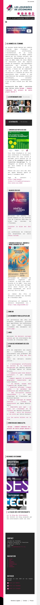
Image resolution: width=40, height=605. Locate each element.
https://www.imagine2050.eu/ (18, 305)
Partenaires (11, 566)
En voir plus (26, 96)
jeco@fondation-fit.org (18, 546)
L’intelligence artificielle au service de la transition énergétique (19, 365)
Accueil (10, 559)
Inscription (11, 561)
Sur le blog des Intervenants (17, 515)
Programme (11, 562)
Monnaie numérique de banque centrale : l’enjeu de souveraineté (19, 401)
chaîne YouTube (13, 235)
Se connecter (31, 1)
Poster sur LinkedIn (14, 588)
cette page (10, 329)
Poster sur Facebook (14, 585)
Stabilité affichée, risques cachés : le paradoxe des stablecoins (19, 389)
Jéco (10, 560)
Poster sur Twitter (14, 583)
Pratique (11, 565)
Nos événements (13, 564)
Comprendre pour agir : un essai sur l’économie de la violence (19, 408)
